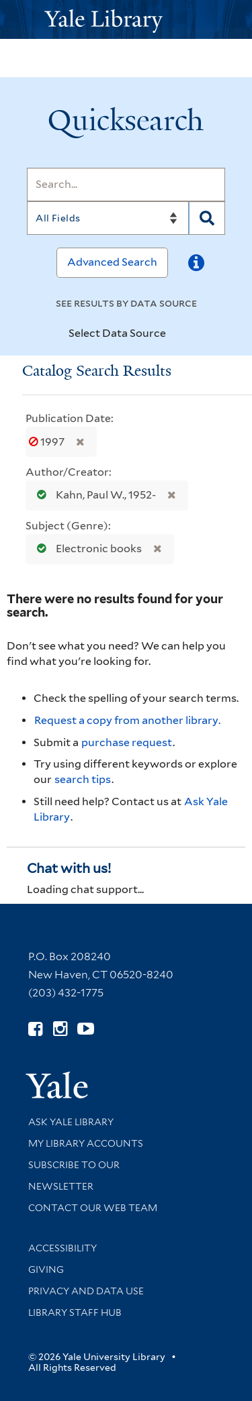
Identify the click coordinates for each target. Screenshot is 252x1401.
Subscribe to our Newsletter (74, 1175)
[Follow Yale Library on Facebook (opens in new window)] (35, 1029)
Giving (46, 1269)
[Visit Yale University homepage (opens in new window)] (57, 1080)
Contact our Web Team (92, 1207)
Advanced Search (112, 262)
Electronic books (86, 548)
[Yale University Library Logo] (126, 20)
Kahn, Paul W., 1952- (93, 494)
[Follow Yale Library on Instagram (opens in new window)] (60, 1029)
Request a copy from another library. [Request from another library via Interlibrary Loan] (127, 720)
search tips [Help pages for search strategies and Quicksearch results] (82, 779)
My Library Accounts (85, 1143)
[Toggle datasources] (177, 334)
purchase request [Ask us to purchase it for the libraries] (126, 742)
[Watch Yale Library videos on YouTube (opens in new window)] (85, 1029)
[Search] (126, 184)
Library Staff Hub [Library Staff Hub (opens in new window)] (75, 1312)
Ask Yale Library (71, 1122)
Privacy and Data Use (86, 1291)
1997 (48, 441)
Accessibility (62, 1248)
